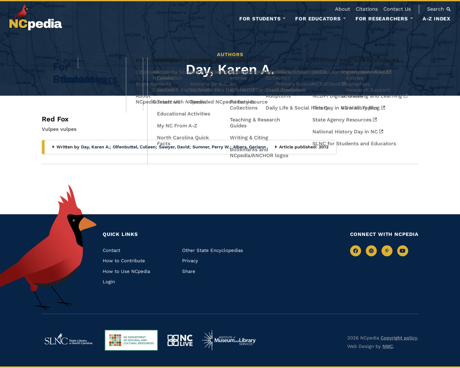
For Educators (317, 19)
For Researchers (381, 19)
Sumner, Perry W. (211, 146)
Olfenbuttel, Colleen (135, 146)
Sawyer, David (175, 146)
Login (109, 282)
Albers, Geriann (249, 146)
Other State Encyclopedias (212, 250)
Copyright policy (399, 338)
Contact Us (397, 9)
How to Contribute (124, 261)
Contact (111, 250)
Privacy (190, 261)
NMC (387, 346)
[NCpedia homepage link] (35, 17)
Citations (367, 9)
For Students (260, 19)
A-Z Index (437, 19)
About (342, 9)
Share (188, 271)
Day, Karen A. (96, 146)
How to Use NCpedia (126, 271)
